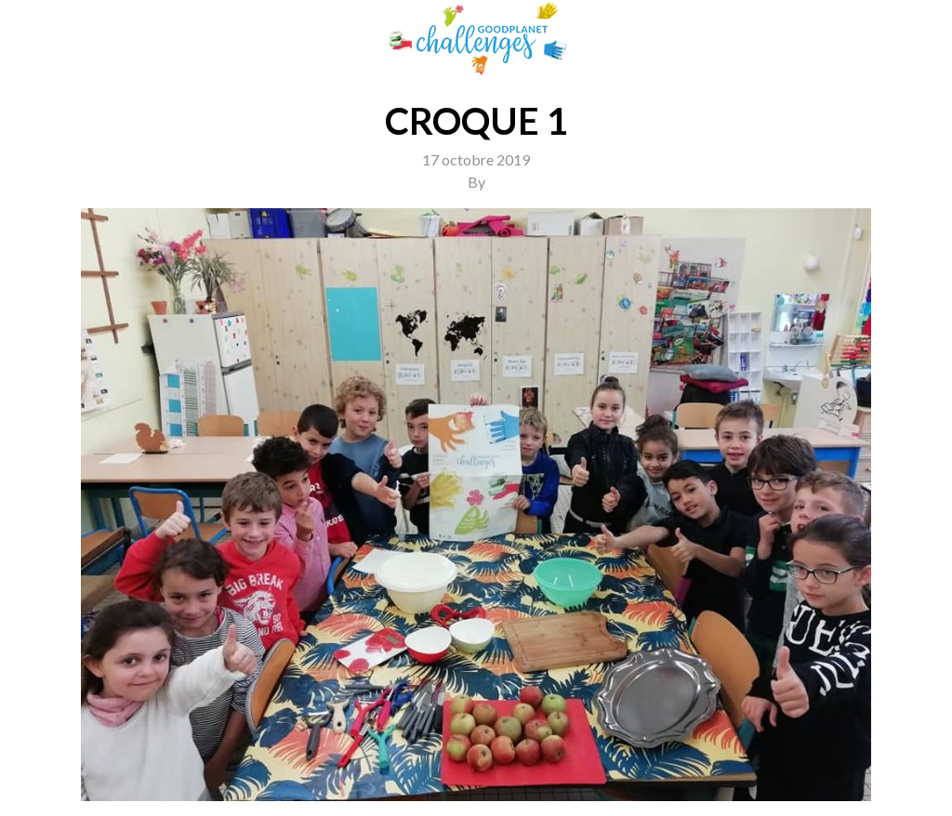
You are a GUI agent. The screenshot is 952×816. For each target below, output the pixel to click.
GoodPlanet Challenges (476, 38)
